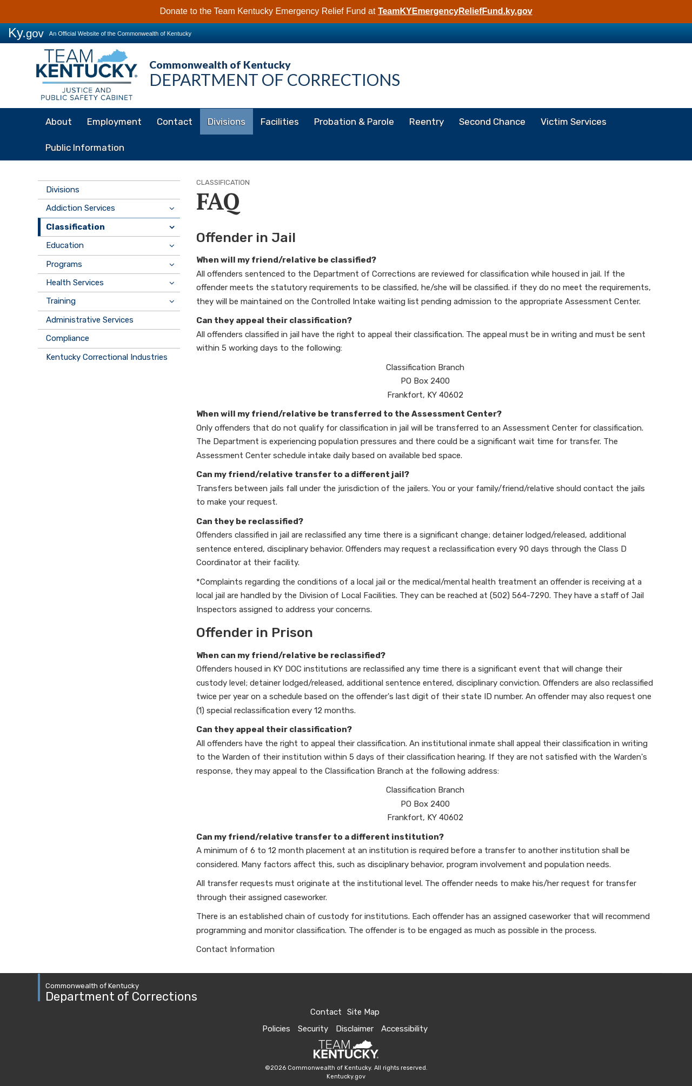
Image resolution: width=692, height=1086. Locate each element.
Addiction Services (80, 208)
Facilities (280, 121)
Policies (276, 1029)
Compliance (67, 338)
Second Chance (492, 121)
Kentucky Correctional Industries (107, 357)
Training (61, 301)
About (58, 121)
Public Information (84, 147)
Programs (64, 264)
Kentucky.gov (346, 1076)
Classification (75, 227)
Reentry (426, 121)
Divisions (226, 121)
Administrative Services (90, 320)
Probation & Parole (354, 121)
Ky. (26, 32)
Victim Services (574, 121)
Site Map (363, 1012)
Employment (114, 121)
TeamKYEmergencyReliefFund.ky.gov (455, 11)
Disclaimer (355, 1029)
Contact (174, 121)
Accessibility (404, 1029)
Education (65, 245)
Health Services (75, 282)
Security (313, 1029)
